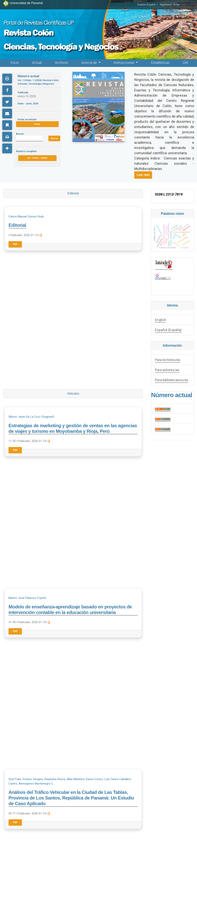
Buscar (54, 138)
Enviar (37, 124)
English (160, 320)
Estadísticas (160, 63)
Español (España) (147, 4)
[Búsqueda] (29, 138)
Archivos (61, 63)
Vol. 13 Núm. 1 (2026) (37, 158)
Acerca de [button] (89, 63)
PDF (15, 244)
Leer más (143, 175)
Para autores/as (167, 370)
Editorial (17, 225)
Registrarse (165, 4)
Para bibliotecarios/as (171, 380)
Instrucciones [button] (124, 63)
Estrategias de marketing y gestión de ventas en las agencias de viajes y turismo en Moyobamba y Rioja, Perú (73, 428)
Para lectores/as (167, 360)
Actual (37, 63)
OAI (185, 63)
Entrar (176, 4)
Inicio (15, 63)
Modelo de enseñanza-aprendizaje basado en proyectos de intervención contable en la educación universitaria (70, 609)
